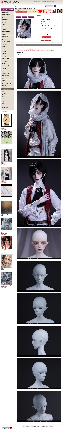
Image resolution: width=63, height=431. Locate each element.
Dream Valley (21, 8)
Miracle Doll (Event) (5, 73)
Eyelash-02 (6, 197)
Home (3, 6)
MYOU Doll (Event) (5, 75)
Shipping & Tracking (29, 426)
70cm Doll (5, 44)
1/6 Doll (4, 49)
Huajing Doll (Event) (5, 61)
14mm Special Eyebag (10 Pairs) (6, 145)
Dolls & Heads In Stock (6, 14)
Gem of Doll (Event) (5, 58)
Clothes (3, 98)
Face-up (43, 28)
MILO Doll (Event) (5, 71)
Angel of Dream (5, 19)
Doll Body (4, 53)
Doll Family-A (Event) (6, 31)
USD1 (3, 103)
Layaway (16, 6)
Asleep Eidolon (5, 21)
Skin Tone (44, 25)
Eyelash (3, 96)
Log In (39, 1)
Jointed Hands (4, 87)
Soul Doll (3, 82)
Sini (6, 268)
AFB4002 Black (6, 162)
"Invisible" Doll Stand (6, 214)
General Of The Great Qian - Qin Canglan (6, 250)
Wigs (3, 91)
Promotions (9, 6)
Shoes (3, 99)
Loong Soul (4, 68)
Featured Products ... (5, 107)
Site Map (47, 426)
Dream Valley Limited (6, 41)
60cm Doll (5, 46)
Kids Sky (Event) (5, 66)
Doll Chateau (4, 29)
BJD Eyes (4, 93)
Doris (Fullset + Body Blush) (6, 285)
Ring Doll (3, 80)
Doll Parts (4, 56)
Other (3, 101)
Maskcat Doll (4, 70)
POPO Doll (4, 78)
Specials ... (4, 105)
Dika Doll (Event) (5, 27)
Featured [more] (5, 111)
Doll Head (26, 8)
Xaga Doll (4, 85)
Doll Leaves (4, 34)
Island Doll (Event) (5, 65)
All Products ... (4, 109)
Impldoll (3, 63)
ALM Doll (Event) (5, 17)
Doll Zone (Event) (5, 36)
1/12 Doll (4, 51)
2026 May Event (5, 12)
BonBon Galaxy (5, 22)
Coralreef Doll (4, 26)
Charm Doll (4, 24)
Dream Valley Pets (6, 43)
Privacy (38, 426)
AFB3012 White (6, 180)
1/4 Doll (4, 48)
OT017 (6, 127)
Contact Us (22, 6)
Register (43, 1)
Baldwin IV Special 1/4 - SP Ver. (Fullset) (6, 231)
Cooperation (43, 426)
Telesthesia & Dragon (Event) (7, 83)
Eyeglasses (4, 94)
